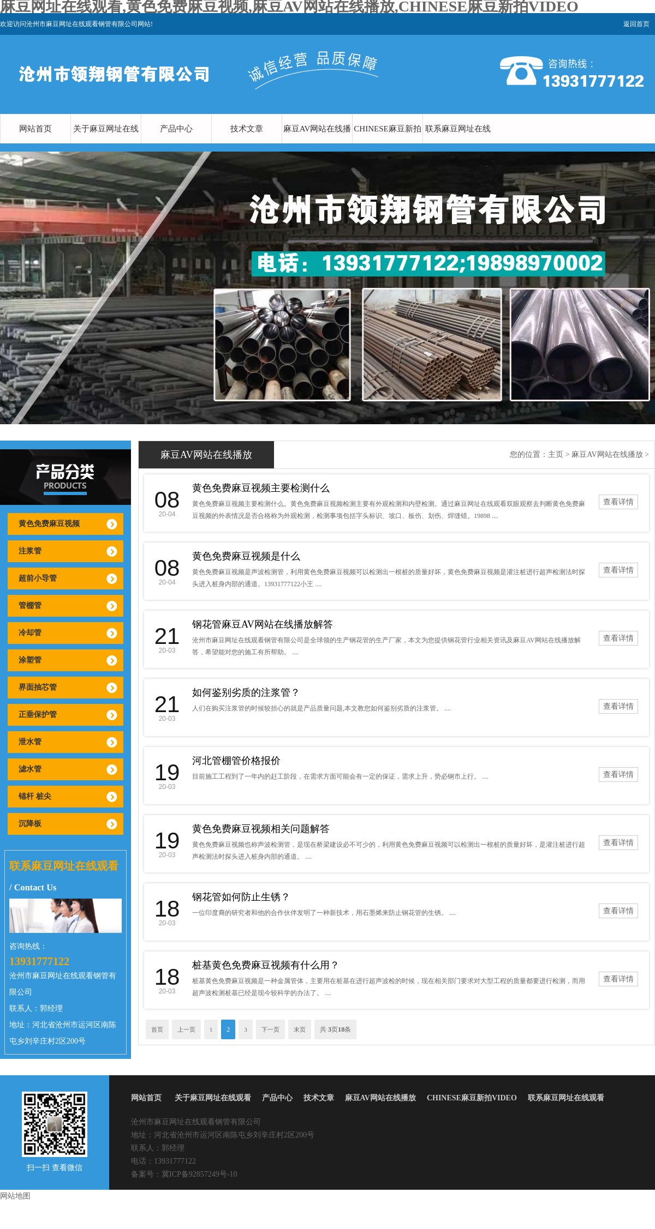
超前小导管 (38, 578)
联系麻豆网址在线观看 (458, 143)
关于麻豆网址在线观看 (106, 143)
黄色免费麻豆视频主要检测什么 (261, 488)
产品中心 (176, 128)
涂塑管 (30, 660)
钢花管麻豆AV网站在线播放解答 (262, 624)
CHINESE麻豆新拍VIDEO (387, 143)
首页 (157, 1029)
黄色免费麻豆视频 (49, 524)
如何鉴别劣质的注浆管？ (246, 692)
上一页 (186, 1029)
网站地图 (15, 1196)
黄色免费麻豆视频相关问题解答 (261, 828)
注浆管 (30, 551)
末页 (300, 1029)
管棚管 (30, 605)
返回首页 (636, 24)
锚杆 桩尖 (35, 796)
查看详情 (618, 502)
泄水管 (30, 742)
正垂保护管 (38, 714)
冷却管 (30, 633)
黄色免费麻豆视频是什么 (246, 556)
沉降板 (30, 824)
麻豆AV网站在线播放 (317, 143)
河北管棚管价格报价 (236, 760)
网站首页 (35, 128)
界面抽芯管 (38, 687)
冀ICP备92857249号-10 (199, 1174)
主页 (555, 454)
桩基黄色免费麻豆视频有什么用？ (266, 965)
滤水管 (30, 769)
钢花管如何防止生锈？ (241, 896)
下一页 (270, 1029)
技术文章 (246, 128)
